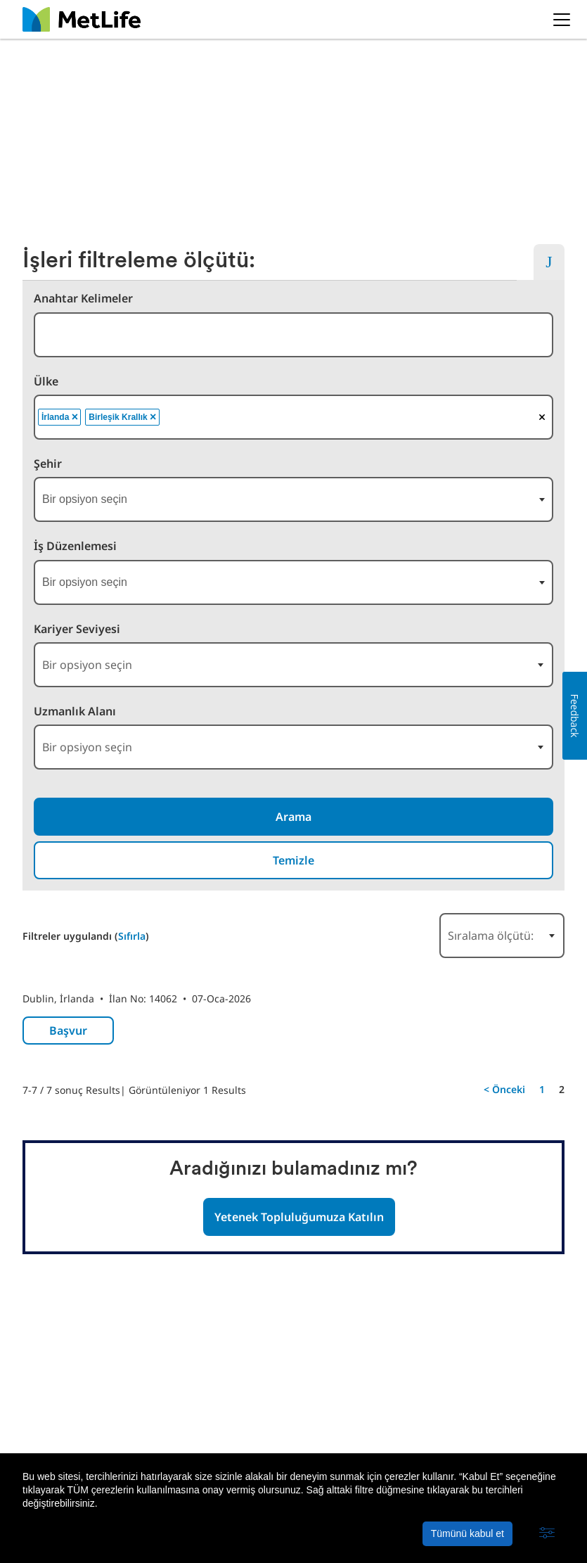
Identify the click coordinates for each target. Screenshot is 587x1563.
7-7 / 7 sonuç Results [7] (71, 1090)
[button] (547, 1533)
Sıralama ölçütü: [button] (491, 935)
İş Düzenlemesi (75, 546)
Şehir (48, 464)
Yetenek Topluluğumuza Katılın (299, 1217)
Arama (293, 816)
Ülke (46, 381)
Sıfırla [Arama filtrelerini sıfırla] (132, 936)
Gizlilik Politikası (161, 1442)
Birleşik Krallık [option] (123, 417)
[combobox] (293, 334)
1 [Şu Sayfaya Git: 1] (542, 1089)
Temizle (293, 860)
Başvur (68, 1030)
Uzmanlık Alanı (75, 711)
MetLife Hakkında (65, 1442)
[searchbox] (238, 417)
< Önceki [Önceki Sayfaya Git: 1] (504, 1089)
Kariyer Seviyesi (77, 629)
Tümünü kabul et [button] (467, 1533)
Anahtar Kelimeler (83, 298)
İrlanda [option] (60, 417)
